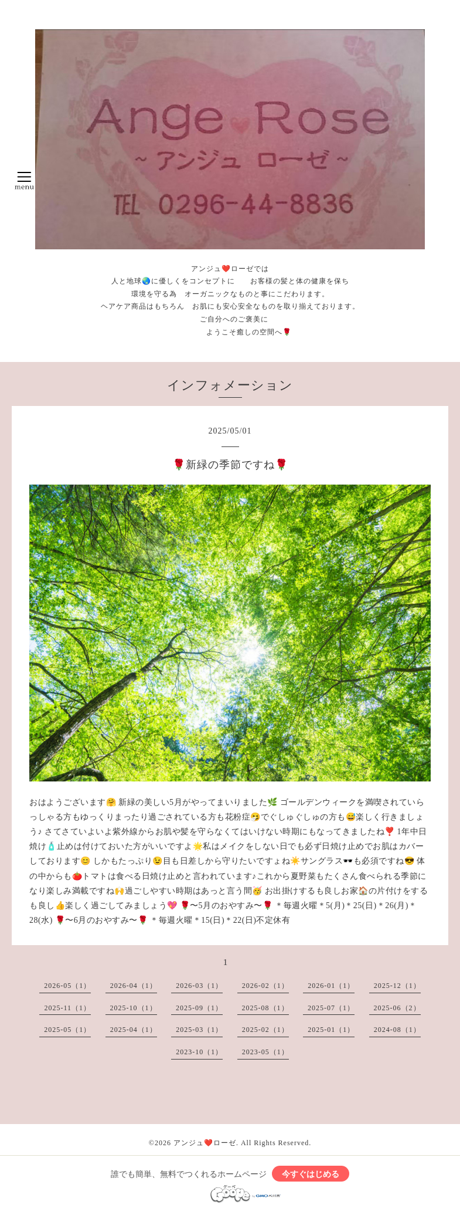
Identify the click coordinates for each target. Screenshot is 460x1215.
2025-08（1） (265, 1008)
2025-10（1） (133, 1008)
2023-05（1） (265, 1052)
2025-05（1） (67, 1030)
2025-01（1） (331, 1030)
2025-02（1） (265, 1030)
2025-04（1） (133, 1030)
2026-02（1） (265, 986)
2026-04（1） (133, 986)
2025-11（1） (67, 1008)
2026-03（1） (199, 986)
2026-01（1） (331, 986)
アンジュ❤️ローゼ (204, 1143)
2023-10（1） (199, 1052)
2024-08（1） (397, 1030)
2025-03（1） (199, 1030)
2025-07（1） (331, 1008)
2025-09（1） (199, 1008)
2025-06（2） (397, 1008)
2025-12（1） (397, 986)
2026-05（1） (67, 986)
